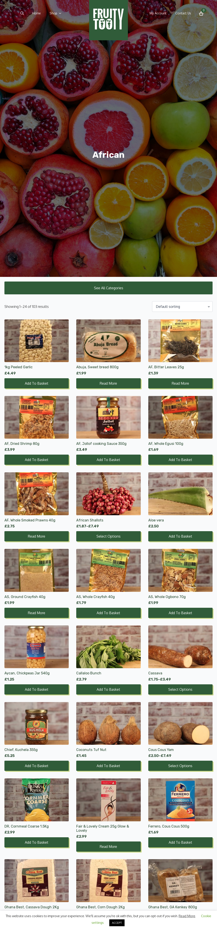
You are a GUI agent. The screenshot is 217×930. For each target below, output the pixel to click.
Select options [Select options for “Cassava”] (180, 689)
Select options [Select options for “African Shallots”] (108, 536)
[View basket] (201, 13)
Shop (53, 13)
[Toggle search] (22, 13)
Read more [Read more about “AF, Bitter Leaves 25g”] (180, 383)
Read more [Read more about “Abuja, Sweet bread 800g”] (108, 383)
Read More (187, 916)
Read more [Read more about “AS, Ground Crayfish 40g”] (36, 613)
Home (36, 13)
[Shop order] (182, 306)
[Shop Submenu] (61, 13)
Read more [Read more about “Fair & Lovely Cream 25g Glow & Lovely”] (108, 846)
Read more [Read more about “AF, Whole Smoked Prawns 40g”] (36, 536)
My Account (158, 13)
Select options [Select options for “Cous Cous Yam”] (180, 766)
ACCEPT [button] (117, 922)
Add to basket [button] (36, 383)
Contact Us (183, 13)
